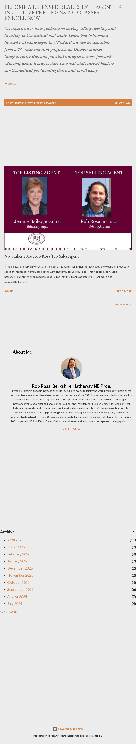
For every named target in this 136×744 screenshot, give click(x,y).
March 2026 (16, 547)
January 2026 (17, 561)
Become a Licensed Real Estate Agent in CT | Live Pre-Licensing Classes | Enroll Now (59, 12)
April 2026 (15, 540)
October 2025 (18, 582)
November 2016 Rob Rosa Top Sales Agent (41, 256)
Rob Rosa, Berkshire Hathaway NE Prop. (71, 386)
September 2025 (20, 589)
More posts (123, 304)
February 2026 (18, 554)
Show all (122, 102)
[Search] (121, 6)
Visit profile (71, 428)
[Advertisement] (68, 140)
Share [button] (8, 291)
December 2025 (20, 568)
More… (10, 83)
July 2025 (14, 604)
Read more (124, 291)
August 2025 (17, 596)
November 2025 (20, 575)
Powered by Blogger (68, 729)
